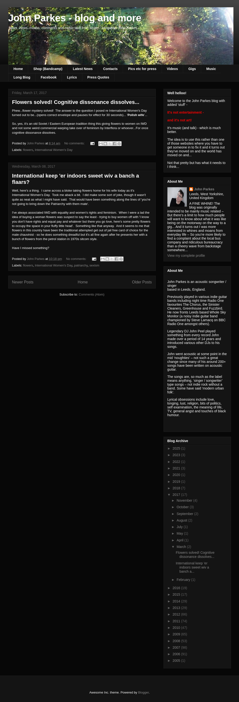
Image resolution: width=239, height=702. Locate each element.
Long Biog (22, 77)
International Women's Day (53, 150)
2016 (177, 588)
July (180, 527)
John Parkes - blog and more (74, 18)
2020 (177, 475)
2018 (177, 488)
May (180, 533)
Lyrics (72, 77)
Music (211, 69)
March (182, 547)
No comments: (74, 143)
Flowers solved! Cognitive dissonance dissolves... (76, 102)
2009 (177, 634)
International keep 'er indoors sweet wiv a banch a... (192, 567)
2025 (177, 448)
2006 (177, 654)
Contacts (110, 69)
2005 (177, 661)
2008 (177, 641)
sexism (94, 265)
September (185, 514)
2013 (177, 608)
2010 (177, 628)
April (180, 540)
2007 (177, 647)
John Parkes (204, 189)
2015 (177, 594)
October (183, 507)
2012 (177, 614)
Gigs (192, 69)
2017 (177, 495)
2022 (177, 462)
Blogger (143, 692)
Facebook (49, 77)
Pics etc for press (142, 69)
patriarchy (81, 265)
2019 (177, 482)
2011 (177, 621)
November (185, 500)
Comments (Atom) (91, 294)
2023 (177, 455)
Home (18, 69)
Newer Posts (22, 282)
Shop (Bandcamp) (47, 69)
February (184, 580)
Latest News (83, 69)
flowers (28, 150)
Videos (172, 69)
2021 (177, 468)
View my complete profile (186, 255)
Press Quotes (98, 77)
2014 (177, 601)
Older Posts (142, 282)
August (182, 520)
